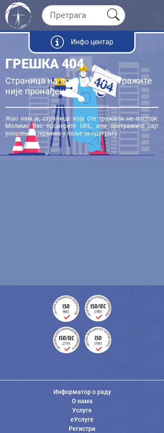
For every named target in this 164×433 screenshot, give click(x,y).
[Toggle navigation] (150, 15)
